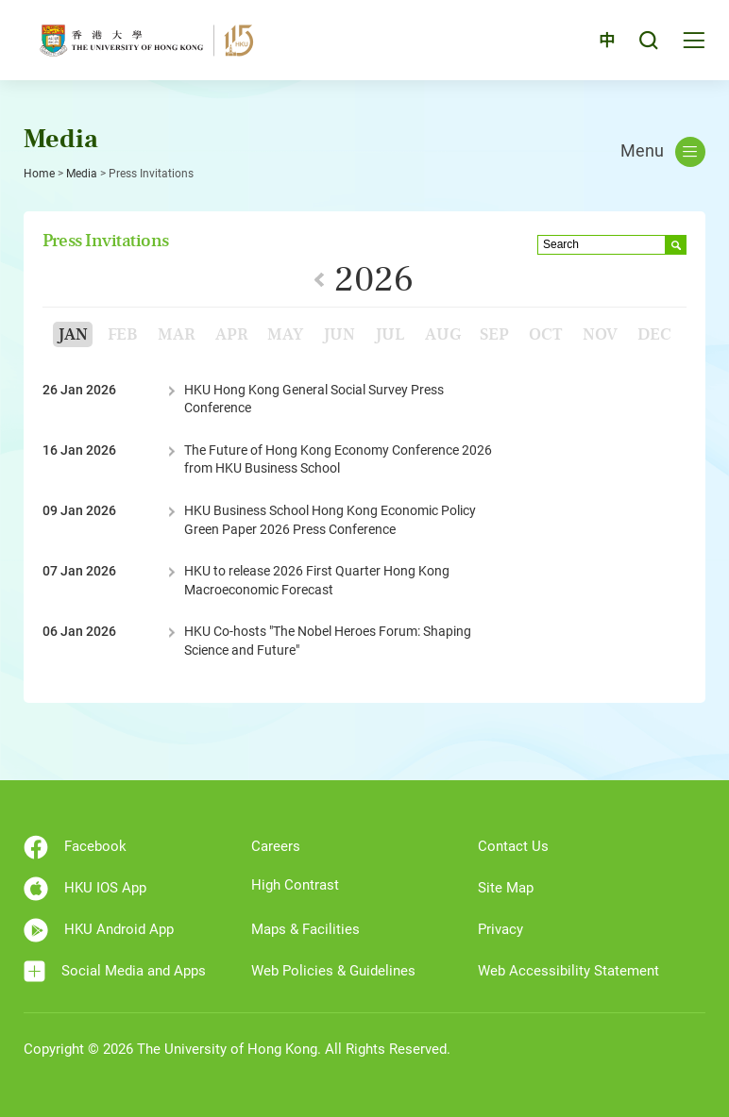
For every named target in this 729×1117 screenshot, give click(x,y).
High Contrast (295, 884)
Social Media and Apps (115, 971)
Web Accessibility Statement (568, 970)
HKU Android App (99, 930)
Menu (662, 152)
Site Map (506, 887)
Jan (73, 334)
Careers (275, 846)
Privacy (500, 929)
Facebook (75, 847)
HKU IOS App (85, 888)
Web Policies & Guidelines (333, 970)
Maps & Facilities (305, 929)
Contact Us (513, 846)
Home (39, 173)
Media (81, 173)
